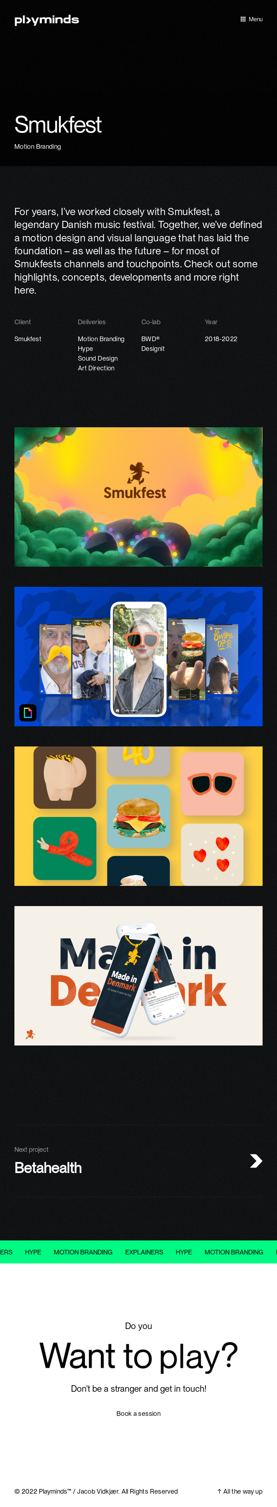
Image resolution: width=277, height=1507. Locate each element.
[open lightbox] (138, 83)
